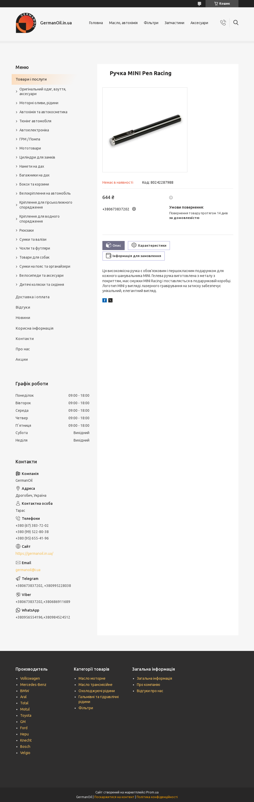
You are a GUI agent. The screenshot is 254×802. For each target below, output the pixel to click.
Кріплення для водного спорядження (39, 218)
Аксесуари (199, 23)
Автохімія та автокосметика (43, 112)
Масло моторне (92, 678)
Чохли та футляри (34, 248)
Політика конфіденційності (157, 797)
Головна (96, 23)
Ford (23, 728)
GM (23, 722)
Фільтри (151, 23)
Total (24, 703)
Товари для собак (34, 257)
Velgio (25, 753)
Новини (23, 317)
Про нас (23, 349)
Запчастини (174, 23)
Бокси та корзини (34, 184)
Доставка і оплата (33, 297)
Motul (25, 709)
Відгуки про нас (150, 691)
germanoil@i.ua (28, 570)
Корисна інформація (34, 328)
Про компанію (148, 685)
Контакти (25, 338)
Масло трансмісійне (95, 685)
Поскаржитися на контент (114, 797)
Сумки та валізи (32, 239)
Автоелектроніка (34, 130)
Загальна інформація (154, 678)
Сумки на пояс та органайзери (44, 266)
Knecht (26, 740)
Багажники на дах (34, 175)
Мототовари (30, 148)
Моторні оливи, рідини (38, 103)
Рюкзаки (26, 230)
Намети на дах (31, 166)
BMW (24, 691)
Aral (23, 697)
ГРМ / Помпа (29, 139)
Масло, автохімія (123, 23)
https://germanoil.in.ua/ (34, 553)
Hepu (24, 734)
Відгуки (23, 307)
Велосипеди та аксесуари (41, 275)
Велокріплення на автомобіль (45, 193)
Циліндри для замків (37, 157)
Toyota (25, 715)
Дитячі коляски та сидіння (41, 284)
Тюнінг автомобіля (35, 121)
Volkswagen (30, 678)
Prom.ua (152, 792)
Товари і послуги (31, 79)
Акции (22, 359)
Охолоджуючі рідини (97, 691)
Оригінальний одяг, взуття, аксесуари (42, 91)
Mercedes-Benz (33, 685)
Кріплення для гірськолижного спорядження (45, 204)
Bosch (25, 746)
